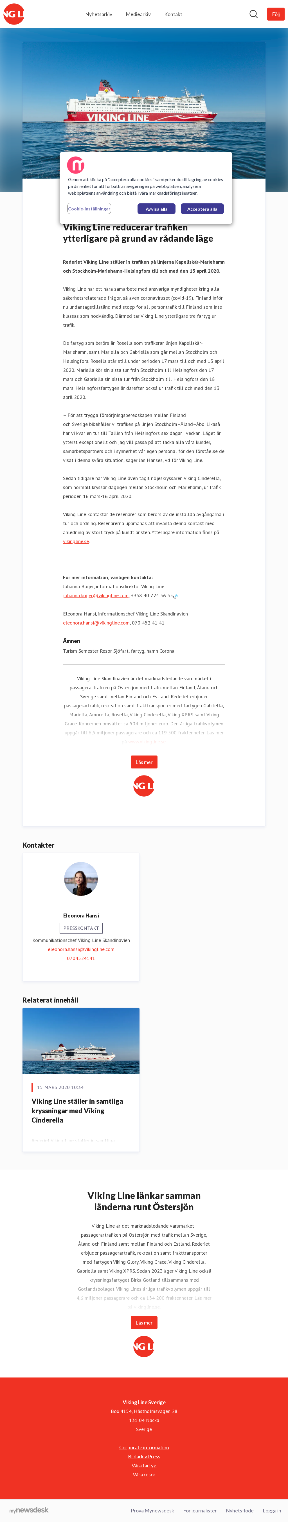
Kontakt (173, 14)
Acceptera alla (202, 209)
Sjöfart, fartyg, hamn (135, 651)
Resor (106, 651)
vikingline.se (76, 541)
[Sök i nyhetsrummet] (253, 14)
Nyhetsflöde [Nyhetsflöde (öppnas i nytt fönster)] (240, 1510)
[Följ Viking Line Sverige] (276, 14)
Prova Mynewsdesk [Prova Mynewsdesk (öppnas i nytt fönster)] (152, 1510)
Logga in (272, 1510)
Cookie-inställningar (89, 208)
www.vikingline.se (147, 741)
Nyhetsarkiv (98, 14)
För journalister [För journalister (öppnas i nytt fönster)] (200, 1510)
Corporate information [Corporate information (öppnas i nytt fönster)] (144, 1447)
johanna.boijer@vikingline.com (96, 595)
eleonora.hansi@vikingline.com (96, 622)
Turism (70, 651)
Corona (166, 651)
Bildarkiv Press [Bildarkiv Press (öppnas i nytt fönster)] (144, 1456)
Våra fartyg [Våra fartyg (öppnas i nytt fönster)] (144, 1465)
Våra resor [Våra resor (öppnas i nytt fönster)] (144, 1474)
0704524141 (81, 958)
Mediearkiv (138, 14)
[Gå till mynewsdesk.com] (29, 1510)
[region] (146, 188)
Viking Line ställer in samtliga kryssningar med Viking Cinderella (77, 1110)
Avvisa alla (157, 209)
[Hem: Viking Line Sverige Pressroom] (14, 14)
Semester (88, 651)
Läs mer (144, 762)
